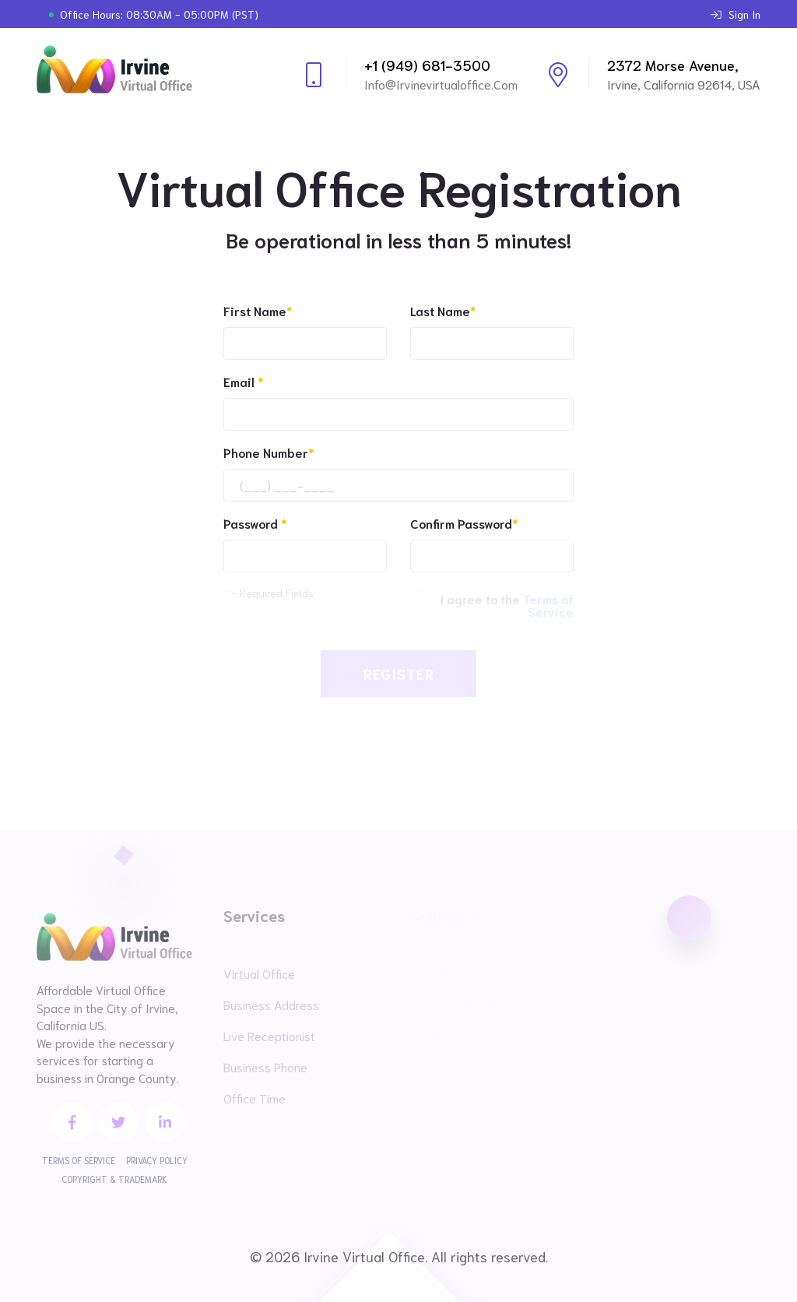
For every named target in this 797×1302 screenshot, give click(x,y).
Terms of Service (78, 1160)
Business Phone (265, 1066)
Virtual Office (259, 973)
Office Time (254, 1097)
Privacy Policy (157, 1160)
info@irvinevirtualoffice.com (441, 84)
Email (243, 381)
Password (254, 523)
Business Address (271, 1004)
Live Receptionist (269, 1035)
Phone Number (268, 452)
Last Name (443, 310)
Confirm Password (464, 523)
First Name (257, 310)
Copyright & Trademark (114, 1179)
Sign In (735, 14)
